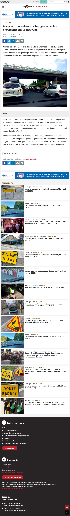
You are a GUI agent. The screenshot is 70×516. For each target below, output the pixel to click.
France (27, 285)
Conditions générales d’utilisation (15, 443)
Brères (27, 318)
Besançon (28, 187)
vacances (15, 153)
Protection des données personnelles (16, 435)
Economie (34, 285)
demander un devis (12, 477)
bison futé (7, 153)
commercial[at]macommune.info (13, 472)
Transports (7, 23)
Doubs (27, 203)
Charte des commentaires (12, 433)
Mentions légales (9, 441)
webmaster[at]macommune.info (12, 488)
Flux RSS (7, 438)
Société (37, 219)
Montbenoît (29, 367)
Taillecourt (29, 219)
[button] (65, 2)
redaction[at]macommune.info (12, 467)
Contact (6, 428)
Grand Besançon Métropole (35, 236)
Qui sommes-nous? (10, 430)
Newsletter (9, 448)
